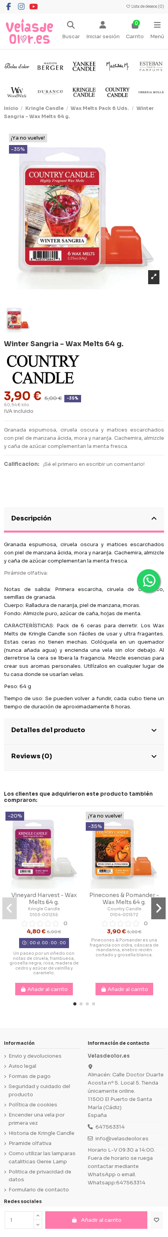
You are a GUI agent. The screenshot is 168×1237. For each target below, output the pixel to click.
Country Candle (124, 908)
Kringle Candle (44, 908)
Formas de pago (30, 1076)
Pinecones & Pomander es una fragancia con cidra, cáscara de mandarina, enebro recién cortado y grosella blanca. (124, 947)
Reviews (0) (84, 756)
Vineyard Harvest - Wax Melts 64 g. (44, 899)
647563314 (110, 1127)
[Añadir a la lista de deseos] (156, 1220)
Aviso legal (22, 1066)
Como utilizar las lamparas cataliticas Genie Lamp (42, 1157)
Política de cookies (33, 1104)
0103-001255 (44, 914)
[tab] (84, 520)
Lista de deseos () (145, 6)
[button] (74, 1003)
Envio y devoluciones (35, 1056)
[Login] (103, 31)
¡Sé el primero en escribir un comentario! (94, 464)
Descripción (84, 518)
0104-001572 (124, 914)
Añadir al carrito (96, 1220)
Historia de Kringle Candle (41, 1133)
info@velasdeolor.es (122, 1138)
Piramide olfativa (30, 1143)
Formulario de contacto (39, 1189)
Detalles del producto (84, 730)
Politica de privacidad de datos (40, 1175)
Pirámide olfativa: (26, 573)
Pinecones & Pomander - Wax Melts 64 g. (124, 899)
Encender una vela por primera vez (37, 1118)
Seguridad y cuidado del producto (39, 1090)
